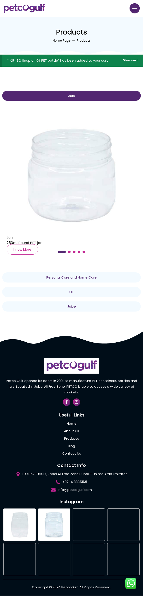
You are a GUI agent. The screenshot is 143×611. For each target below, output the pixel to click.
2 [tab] (69, 252)
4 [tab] (79, 252)
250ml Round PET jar (24, 242)
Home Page (62, 40)
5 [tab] (84, 252)
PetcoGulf (69, 587)
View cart (130, 60)
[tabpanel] (71, 178)
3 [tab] (74, 252)
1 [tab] (62, 252)
